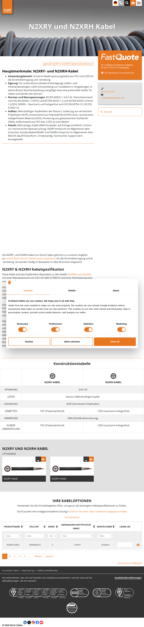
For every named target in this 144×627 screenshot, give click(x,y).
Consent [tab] (28, 290)
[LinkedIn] (25, 622)
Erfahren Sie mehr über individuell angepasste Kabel (97, 511)
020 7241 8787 (108, 91)
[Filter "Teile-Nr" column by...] (34, 536)
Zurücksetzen (72, 517)
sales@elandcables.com (113, 97)
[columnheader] (13, 527)
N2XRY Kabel (11, 478)
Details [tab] (72, 290)
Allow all (114, 341)
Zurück (106, 112)
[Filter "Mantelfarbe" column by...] (105, 536)
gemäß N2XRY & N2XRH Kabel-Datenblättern (68, 63)
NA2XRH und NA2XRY (79, 274)
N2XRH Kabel (59, 478)
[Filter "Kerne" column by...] (52, 536)
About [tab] (116, 290)
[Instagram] (33, 622)
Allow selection (72, 341)
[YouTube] (41, 622)
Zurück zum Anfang (130, 563)
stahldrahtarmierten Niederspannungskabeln (31, 258)
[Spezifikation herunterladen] (38, 459)
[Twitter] (29, 622)
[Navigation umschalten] (139, 3)
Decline (29, 341)
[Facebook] (37, 622)
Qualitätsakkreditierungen (128, 577)
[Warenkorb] (43, 459)
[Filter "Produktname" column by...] (12, 536)
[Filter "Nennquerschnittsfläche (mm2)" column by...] (76, 536)
